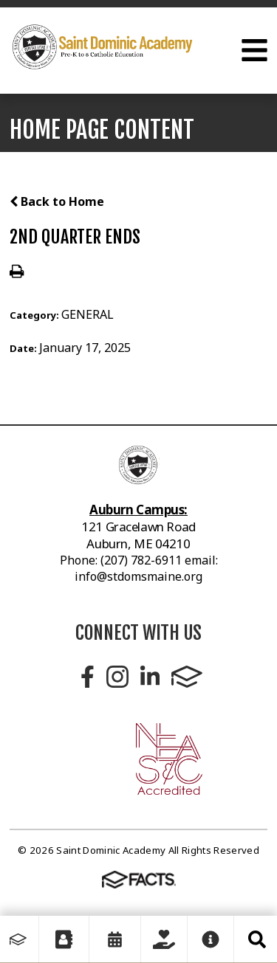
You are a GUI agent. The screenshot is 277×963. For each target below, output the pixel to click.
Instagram (117, 677)
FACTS (186, 677)
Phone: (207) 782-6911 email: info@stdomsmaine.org (139, 568)
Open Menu (254, 50)
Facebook (88, 677)
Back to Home (57, 201)
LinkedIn (150, 677)
